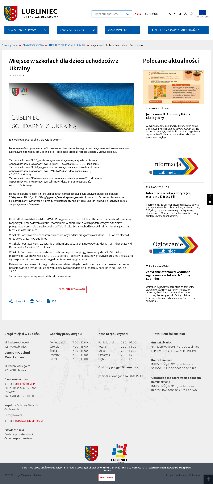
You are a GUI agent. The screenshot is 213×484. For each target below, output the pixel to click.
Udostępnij (19, 301)
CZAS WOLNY (117, 30)
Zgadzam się (106, 478)
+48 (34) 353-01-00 (23, 387)
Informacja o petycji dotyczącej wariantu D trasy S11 (168, 194)
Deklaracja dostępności (18, 434)
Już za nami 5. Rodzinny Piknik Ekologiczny (168, 116)
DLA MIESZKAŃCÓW (21, 30)
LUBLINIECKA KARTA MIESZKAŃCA (175, 31)
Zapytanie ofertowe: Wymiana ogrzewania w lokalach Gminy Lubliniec (168, 275)
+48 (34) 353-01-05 (22, 396)
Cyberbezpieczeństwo (18, 438)
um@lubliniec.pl (25, 383)
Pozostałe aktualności (72, 289)
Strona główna (9, 45)
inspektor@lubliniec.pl (28, 420)
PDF (53, 301)
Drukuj (36, 302)
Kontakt (154, 13)
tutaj (123, 468)
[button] (71, 107)
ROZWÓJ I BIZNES (72, 30)
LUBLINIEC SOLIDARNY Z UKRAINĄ (67, 45)
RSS (146, 13)
